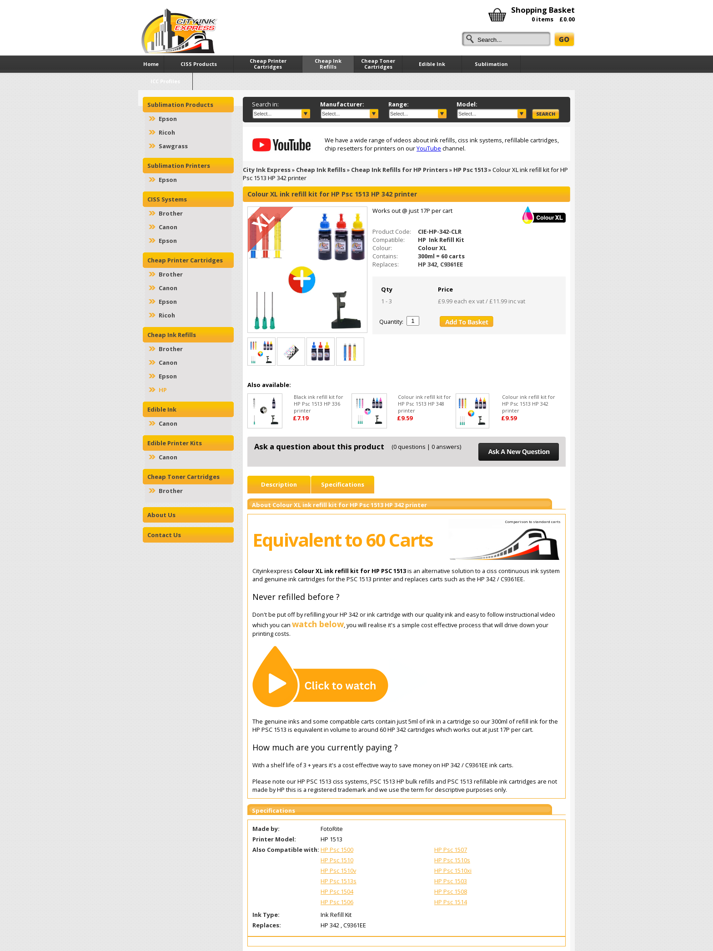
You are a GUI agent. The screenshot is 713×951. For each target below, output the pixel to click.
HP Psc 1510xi (453, 870)
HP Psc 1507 (450, 849)
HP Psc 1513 (470, 170)
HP (163, 390)
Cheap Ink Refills (321, 170)
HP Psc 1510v (338, 870)
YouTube (429, 148)
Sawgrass (173, 146)
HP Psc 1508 (450, 891)
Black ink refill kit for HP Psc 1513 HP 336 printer (318, 403)
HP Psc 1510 (337, 860)
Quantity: (391, 321)
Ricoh (167, 132)
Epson (168, 119)
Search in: (265, 104)
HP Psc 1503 (450, 881)
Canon (168, 227)
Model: (467, 104)
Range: (398, 104)
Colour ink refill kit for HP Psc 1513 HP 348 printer (424, 403)
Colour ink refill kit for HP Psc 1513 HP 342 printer (528, 403)
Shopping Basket (543, 10)
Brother (171, 213)
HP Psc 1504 (337, 891)
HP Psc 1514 (450, 902)
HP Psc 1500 (337, 849)
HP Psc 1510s (452, 860)
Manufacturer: (342, 104)
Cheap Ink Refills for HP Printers (399, 170)
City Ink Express (267, 170)
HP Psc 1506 (337, 902)
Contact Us (164, 535)
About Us (161, 515)
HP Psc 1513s (338, 881)
